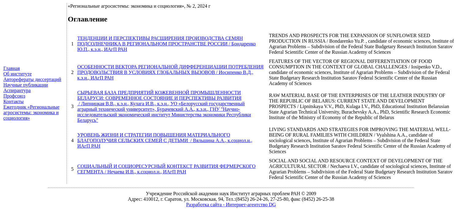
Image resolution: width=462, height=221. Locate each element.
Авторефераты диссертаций (32, 79)
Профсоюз (14, 96)
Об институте (17, 73)
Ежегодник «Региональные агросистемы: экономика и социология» (31, 112)
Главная (11, 68)
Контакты (13, 101)
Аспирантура (17, 90)
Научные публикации (25, 84)
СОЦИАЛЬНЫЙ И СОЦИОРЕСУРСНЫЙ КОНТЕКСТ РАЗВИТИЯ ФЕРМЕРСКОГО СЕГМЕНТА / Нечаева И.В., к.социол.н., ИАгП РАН (166, 169)
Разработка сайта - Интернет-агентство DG (231, 204)
